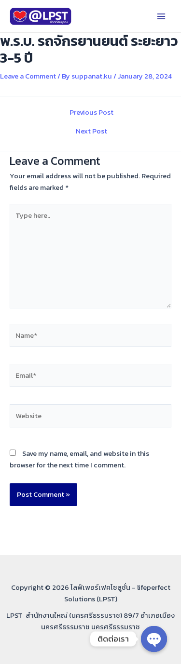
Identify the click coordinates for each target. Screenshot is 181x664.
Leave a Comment (28, 76)
